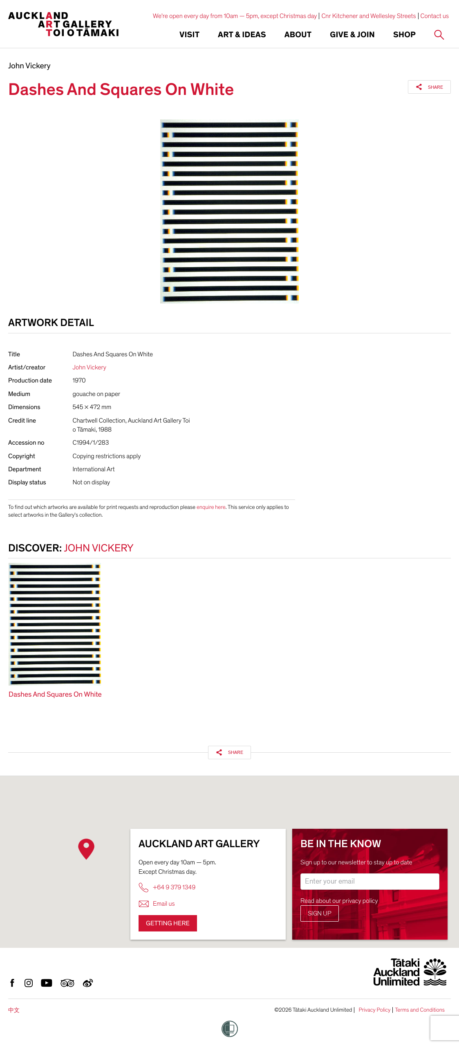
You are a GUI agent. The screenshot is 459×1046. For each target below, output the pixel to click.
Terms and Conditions (420, 1010)
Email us (157, 904)
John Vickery (29, 66)
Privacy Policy (374, 1010)
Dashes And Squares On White (55, 695)
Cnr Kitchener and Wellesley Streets (368, 16)
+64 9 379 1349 (167, 887)
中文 (14, 1010)
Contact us (435, 16)
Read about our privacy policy (339, 900)
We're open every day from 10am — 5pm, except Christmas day (235, 16)
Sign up (319, 913)
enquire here (211, 507)
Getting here (168, 923)
